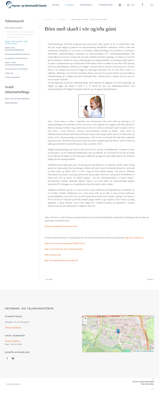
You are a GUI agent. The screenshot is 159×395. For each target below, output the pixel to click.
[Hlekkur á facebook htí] (7, 358)
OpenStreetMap (148, 351)
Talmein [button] (69, 5)
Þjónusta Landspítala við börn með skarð (61, 226)
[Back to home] (26, 5)
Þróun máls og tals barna (20, 32)
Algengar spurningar (16, 58)
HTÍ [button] (131, 5)
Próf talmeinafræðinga (17, 99)
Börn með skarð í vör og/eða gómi (16, 43)
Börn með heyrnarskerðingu (14, 49)
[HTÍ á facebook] (142, 5)
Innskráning (11, 103)
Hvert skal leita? (16, 37)
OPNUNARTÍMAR (13, 328)
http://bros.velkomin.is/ (134, 238)
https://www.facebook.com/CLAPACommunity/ (64, 249)
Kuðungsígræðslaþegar (17, 54)
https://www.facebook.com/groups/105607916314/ (65, 243)
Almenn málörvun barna (20, 35)
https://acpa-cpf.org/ (53, 255)
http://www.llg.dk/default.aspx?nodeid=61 (61, 260)
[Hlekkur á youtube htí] (13, 358)
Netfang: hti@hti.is (12, 341)
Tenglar (9, 73)
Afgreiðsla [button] (86, 5)
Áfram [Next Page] (150, 279)
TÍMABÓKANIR (106, 5)
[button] (119, 5)
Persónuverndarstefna (13, 384)
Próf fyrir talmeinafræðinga (14, 64)
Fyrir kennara (12, 77)
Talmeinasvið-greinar (16, 69)
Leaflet (137, 351)
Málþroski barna (14, 28)
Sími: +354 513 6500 (13, 344)
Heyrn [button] (55, 5)
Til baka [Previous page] (49, 279)
